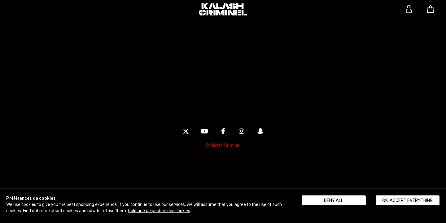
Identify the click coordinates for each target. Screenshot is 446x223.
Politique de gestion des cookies (159, 210)
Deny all (333, 200)
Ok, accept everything (407, 200)
